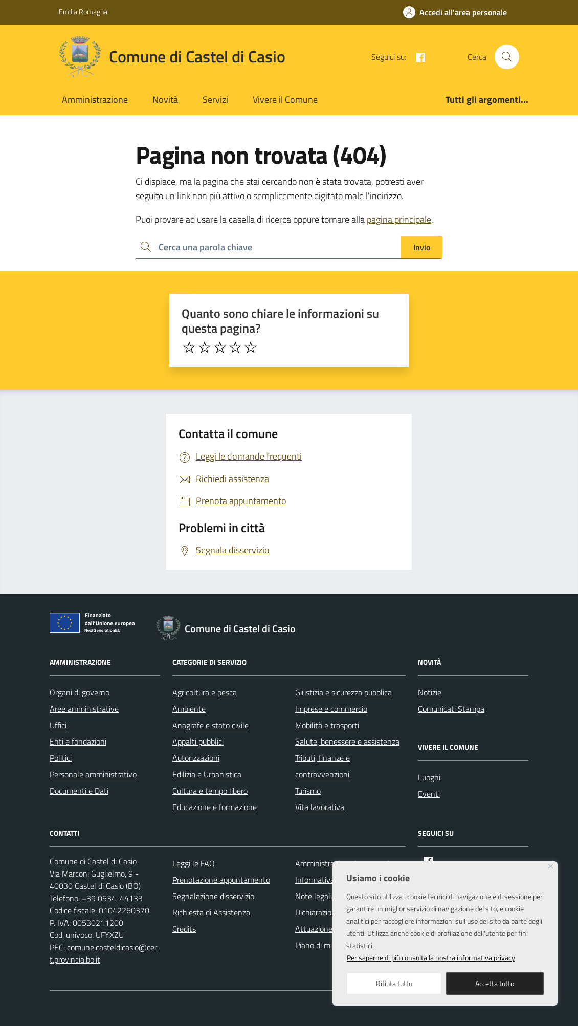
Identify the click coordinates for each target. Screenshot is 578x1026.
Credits (184, 929)
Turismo (308, 790)
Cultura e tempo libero (210, 790)
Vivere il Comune (285, 99)
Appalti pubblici (198, 741)
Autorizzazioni (195, 758)
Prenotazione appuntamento (221, 880)
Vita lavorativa (319, 807)
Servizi (215, 99)
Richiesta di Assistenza (211, 912)
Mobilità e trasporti (327, 725)
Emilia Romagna (83, 11)
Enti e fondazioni (78, 741)
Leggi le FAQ (193, 863)
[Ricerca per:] (268, 247)
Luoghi (429, 777)
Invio (421, 247)
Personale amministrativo (93, 774)
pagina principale (399, 219)
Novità (165, 99)
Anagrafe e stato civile (210, 725)
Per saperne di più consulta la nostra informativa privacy (431, 957)
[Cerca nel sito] (507, 57)
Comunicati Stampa (451, 709)
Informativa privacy (328, 880)
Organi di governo (79, 692)
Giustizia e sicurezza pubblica (343, 692)
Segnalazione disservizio (213, 896)
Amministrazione (95, 99)
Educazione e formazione (214, 807)
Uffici (58, 725)
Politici (61, 758)
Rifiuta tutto (394, 983)
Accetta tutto (494, 983)
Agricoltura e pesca (204, 692)
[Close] (550, 866)
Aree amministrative (84, 709)
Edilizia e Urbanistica (206, 774)
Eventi (429, 794)
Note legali (313, 896)
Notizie (429, 692)
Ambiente (189, 709)
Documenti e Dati (79, 790)
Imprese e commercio (331, 709)
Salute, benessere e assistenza (347, 741)
